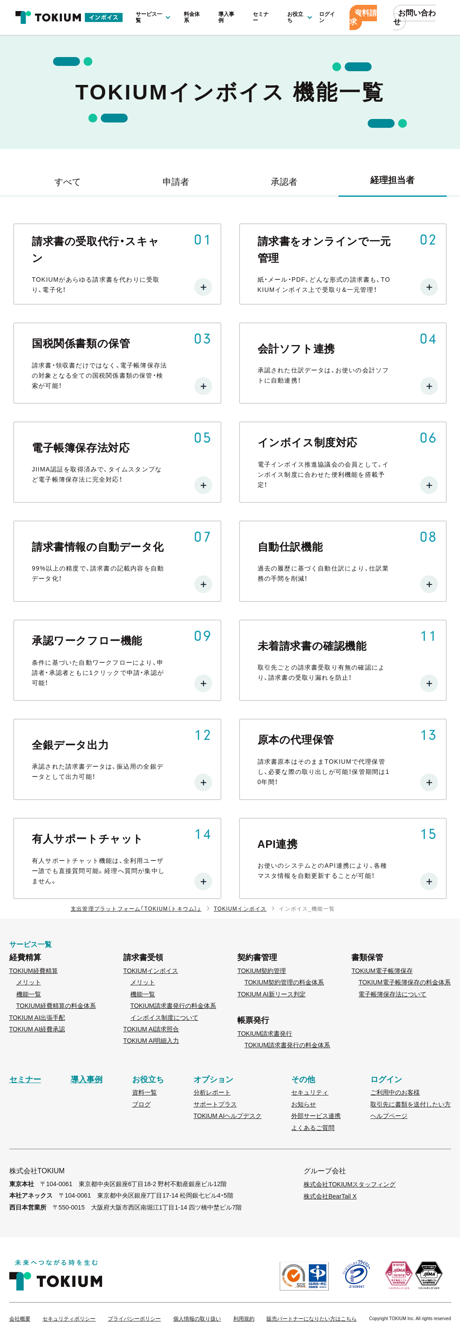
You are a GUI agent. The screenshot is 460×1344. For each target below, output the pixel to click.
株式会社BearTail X (330, 1196)
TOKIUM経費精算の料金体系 (56, 1005)
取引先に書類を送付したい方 (410, 1104)
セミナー (261, 17)
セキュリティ (309, 1092)
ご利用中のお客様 (395, 1092)
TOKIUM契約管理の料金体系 (284, 982)
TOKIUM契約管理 (261, 970)
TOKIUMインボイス (240, 908)
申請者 (176, 182)
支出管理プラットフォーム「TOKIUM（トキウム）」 (136, 909)
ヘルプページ (388, 1115)
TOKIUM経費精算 (33, 970)
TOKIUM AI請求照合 (151, 1029)
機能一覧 (28, 994)
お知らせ (303, 1104)
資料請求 (363, 17)
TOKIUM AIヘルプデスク (228, 1115)
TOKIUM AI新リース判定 (271, 994)
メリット (28, 982)
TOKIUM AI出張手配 (37, 1017)
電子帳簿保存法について (392, 994)
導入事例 (226, 17)
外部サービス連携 (316, 1115)
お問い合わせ (414, 17)
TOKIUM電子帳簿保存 (381, 970)
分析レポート (212, 1092)
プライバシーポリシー (134, 1319)
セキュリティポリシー (68, 1319)
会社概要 (19, 1319)
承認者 (284, 182)
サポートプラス (215, 1104)
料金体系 (192, 17)
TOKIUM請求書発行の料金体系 (173, 1005)
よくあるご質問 (313, 1127)
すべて (67, 182)
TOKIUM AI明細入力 (151, 1040)
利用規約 (244, 1319)
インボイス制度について (164, 1017)
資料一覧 (144, 1092)
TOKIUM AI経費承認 (37, 1029)
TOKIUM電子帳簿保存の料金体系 (404, 982)
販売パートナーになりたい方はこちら (311, 1319)
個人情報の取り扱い (197, 1319)
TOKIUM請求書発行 (264, 1033)
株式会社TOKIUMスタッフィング (349, 1184)
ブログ (141, 1104)
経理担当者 (392, 180)
